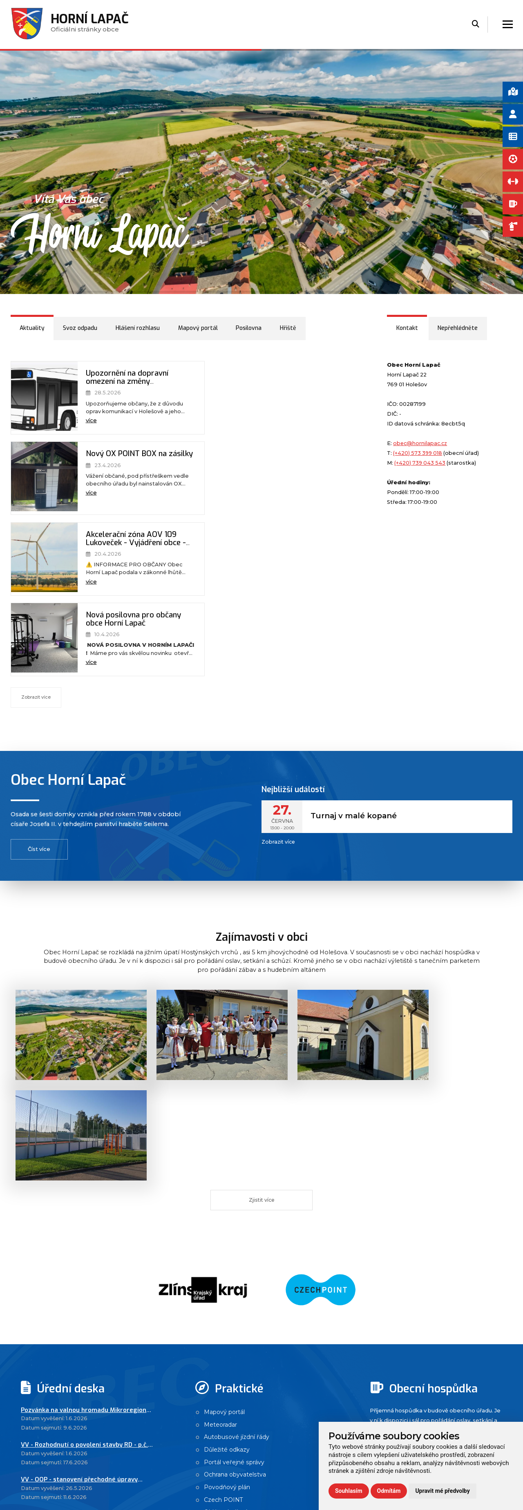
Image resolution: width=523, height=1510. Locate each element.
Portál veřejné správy (235, 1208)
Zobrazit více (36, 536)
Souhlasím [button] (348, 1491)
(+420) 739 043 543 (420, 463)
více (84, 421)
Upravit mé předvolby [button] (442, 1491)
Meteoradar (221, 1170)
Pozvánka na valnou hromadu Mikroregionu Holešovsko (85, 1155)
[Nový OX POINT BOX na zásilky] (220, 398)
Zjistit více (261, 942)
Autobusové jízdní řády (238, 1182)
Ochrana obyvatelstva (236, 1221)
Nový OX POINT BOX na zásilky (299, 378)
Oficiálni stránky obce (90, 25)
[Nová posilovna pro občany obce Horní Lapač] (220, 478)
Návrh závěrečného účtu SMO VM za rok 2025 (80, 1295)
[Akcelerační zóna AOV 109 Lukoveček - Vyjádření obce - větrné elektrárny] (41, 478)
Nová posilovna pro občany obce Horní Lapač (302, 458)
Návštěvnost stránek (234, 1273)
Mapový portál (226, 1156)
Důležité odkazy (227, 1195)
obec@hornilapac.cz (421, 443)
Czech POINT (224, 1247)
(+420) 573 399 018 (418, 453)
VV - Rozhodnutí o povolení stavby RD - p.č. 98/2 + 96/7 (85, 1190)
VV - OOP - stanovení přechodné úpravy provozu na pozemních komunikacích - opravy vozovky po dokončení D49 (80, 1225)
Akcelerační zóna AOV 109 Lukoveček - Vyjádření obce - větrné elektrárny (125, 463)
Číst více (39, 688)
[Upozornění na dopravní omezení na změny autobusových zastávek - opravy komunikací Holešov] (41, 398)
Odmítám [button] (389, 1491)
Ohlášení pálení (227, 1260)
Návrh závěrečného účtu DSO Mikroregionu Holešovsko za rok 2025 (85, 1260)
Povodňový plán (228, 1234)
